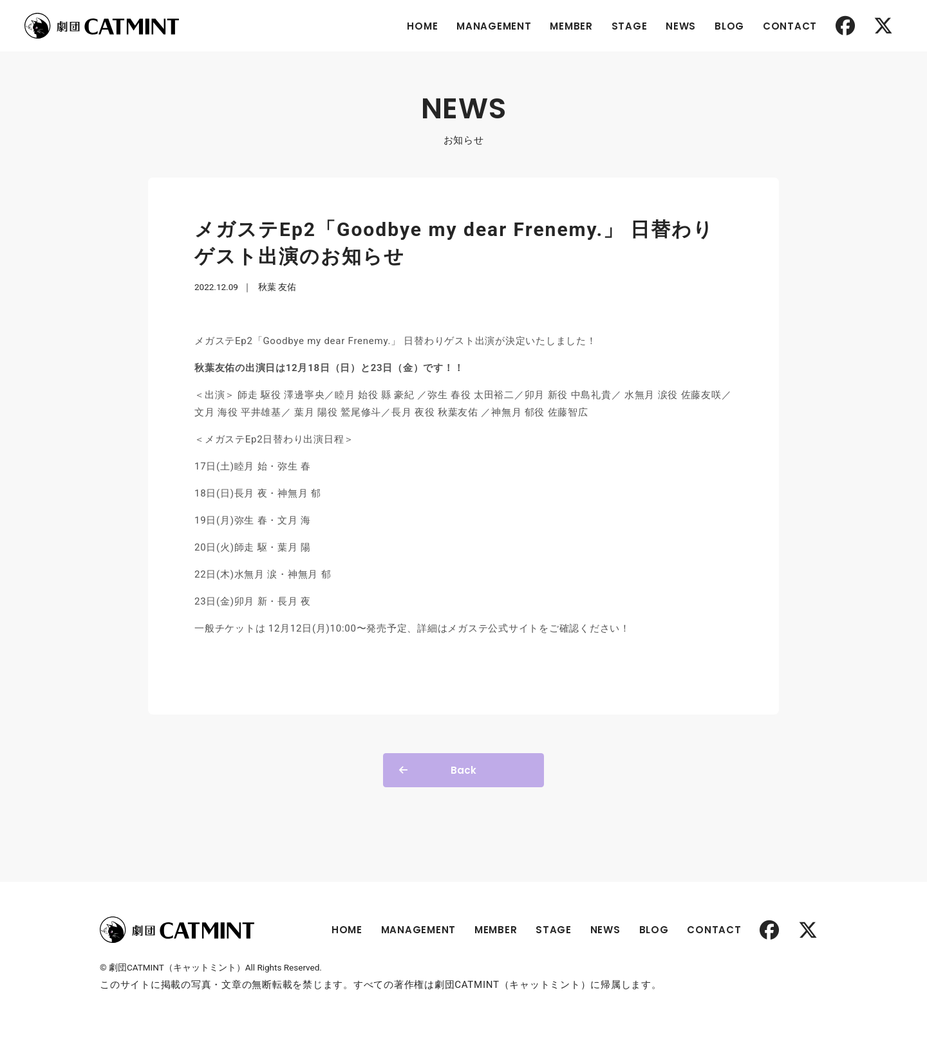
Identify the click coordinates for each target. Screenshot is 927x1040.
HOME (422, 26)
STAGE (630, 26)
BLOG (729, 26)
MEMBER (571, 26)
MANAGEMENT (494, 26)
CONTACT (790, 26)
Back (463, 770)
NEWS (681, 26)
